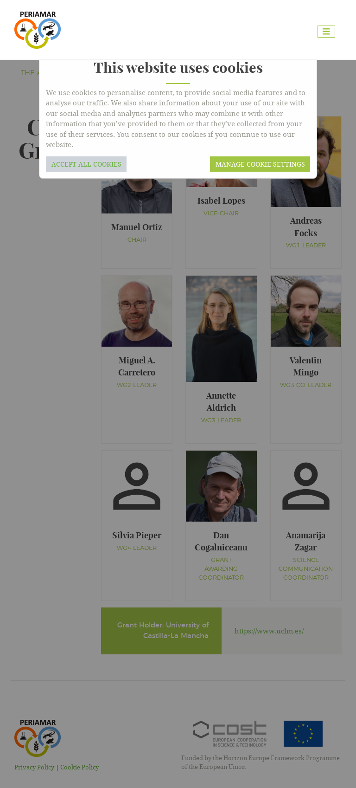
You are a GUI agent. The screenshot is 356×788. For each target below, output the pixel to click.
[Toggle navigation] (326, 32)
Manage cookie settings (260, 164)
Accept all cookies (86, 164)
